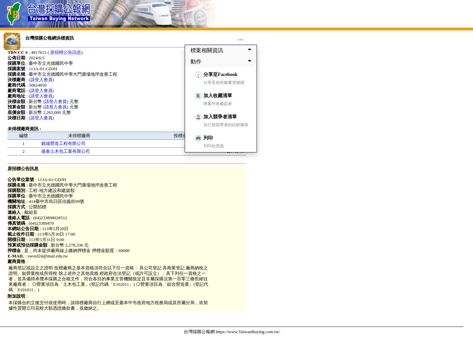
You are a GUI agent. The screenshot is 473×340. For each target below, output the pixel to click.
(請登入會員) (41, 79)
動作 (222, 61)
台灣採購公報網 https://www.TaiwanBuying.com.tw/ (232, 331)
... (241, 38)
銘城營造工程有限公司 (63, 143)
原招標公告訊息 (65, 52)
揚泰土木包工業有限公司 (65, 151)
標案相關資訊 (222, 50)
